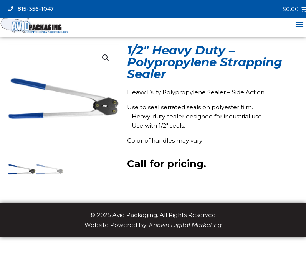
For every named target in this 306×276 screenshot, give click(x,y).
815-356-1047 (31, 8)
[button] (299, 24)
